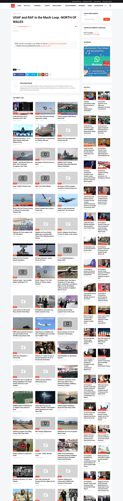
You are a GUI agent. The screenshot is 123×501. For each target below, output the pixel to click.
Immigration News (87, 1)
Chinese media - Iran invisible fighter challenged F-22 (22, 281)
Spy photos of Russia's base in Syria (44, 163)
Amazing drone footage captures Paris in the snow (66, 311)
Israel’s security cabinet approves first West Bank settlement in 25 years (89, 152)
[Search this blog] (93, 19)
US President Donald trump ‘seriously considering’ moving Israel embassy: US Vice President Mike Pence (90, 461)
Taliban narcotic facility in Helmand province (43, 380)
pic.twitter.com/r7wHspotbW (57, 44)
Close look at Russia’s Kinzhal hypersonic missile (44, 117)
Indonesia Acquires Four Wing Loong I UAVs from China (22, 432)
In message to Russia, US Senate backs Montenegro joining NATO (89, 272)
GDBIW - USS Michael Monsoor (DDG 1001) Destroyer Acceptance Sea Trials (22, 164)
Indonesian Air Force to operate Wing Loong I (67, 432)
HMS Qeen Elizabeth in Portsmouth (20, 357)
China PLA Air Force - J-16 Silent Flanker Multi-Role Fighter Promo (21, 140)
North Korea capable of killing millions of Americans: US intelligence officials (104, 174)
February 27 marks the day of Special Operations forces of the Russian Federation (44, 358)
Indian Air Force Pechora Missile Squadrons (20, 259)
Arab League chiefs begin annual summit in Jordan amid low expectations (103, 319)
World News (57, 5)
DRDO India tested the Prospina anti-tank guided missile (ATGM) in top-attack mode (23, 334)
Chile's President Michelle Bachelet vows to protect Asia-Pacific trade (89, 225)
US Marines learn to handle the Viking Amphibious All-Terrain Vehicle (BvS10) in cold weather (22, 382)
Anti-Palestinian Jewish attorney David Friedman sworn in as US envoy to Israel (103, 200)
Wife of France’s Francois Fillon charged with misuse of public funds (89, 319)
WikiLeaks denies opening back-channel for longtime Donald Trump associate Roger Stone (103, 389)
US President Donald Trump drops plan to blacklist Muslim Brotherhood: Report (104, 362)
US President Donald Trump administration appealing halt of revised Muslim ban (104, 152)
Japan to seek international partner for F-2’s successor (66, 209)
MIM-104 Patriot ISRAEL (43, 186)
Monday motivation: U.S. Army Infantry (22, 480)
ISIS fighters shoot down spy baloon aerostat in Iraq (44, 311)
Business (82, 5)
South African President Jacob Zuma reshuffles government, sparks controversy (90, 129)
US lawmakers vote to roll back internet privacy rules (89, 248)
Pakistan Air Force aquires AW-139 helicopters (23, 233)
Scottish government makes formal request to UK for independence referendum (89, 106)
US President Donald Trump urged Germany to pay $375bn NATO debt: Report (90, 485)
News (19, 13)
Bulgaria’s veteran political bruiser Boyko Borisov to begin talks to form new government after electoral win (103, 486)
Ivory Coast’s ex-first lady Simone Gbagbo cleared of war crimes (90, 296)
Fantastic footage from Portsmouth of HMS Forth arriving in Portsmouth (66, 481)
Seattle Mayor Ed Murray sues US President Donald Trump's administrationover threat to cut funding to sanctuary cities (90, 202)
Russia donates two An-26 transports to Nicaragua (66, 333)
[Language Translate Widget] (91, 33)
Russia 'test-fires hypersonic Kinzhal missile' (67, 139)
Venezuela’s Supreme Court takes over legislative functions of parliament (104, 105)
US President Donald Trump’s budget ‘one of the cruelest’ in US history (103, 416)
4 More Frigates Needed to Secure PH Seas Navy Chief (66, 406)
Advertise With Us (76, 1)
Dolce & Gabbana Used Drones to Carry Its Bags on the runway (67, 233)
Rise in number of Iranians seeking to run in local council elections (103, 437)
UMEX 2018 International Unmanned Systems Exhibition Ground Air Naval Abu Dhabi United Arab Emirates (67, 456)
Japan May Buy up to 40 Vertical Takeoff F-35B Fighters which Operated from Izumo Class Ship (45, 408)
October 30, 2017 (45, 46)
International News (107, 1)
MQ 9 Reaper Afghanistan (43, 431)
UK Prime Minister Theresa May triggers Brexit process (89, 341)
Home (19, 5)
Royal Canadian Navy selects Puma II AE (44, 209)
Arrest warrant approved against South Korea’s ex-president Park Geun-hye (103, 129)
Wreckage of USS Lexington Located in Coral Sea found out (67, 187)
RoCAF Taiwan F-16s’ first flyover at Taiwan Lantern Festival (43, 282)
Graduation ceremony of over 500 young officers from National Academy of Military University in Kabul (67, 382)
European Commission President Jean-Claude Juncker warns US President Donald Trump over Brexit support (89, 176)
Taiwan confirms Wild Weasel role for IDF (67, 117)
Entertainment (70, 5)
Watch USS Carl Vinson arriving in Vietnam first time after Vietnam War (23, 210)
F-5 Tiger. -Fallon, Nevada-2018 (43, 454)
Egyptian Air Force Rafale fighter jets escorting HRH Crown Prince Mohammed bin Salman (44, 235)
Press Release (97, 1)
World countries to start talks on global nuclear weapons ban (104, 458)
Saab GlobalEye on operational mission (67, 357)
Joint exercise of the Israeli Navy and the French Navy (21, 311)
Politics (27, 5)
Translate (95, 34)
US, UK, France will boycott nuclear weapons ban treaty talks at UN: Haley (90, 415)
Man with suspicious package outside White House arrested (104, 341)
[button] (105, 6)
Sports (47, 5)
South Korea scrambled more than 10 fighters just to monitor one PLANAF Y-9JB (45, 334)
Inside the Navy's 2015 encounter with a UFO (20, 117)
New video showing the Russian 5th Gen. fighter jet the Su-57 (45, 481)
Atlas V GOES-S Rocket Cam (22, 186)
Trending (37, 5)
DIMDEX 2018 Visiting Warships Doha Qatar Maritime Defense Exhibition (67, 164)
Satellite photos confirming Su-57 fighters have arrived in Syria (22, 407)
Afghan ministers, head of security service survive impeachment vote (89, 437)
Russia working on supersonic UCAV (22, 454)
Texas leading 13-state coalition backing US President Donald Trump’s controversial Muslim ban (89, 364)
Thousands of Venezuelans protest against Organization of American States (103, 297)
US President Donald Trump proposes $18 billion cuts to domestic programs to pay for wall (104, 274)
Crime (90, 5)
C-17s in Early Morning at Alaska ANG (66, 259)
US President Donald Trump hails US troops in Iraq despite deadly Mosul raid (104, 250)
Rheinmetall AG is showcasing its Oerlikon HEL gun (44, 139)
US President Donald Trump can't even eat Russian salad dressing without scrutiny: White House (103, 227)
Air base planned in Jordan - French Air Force (44, 259)
